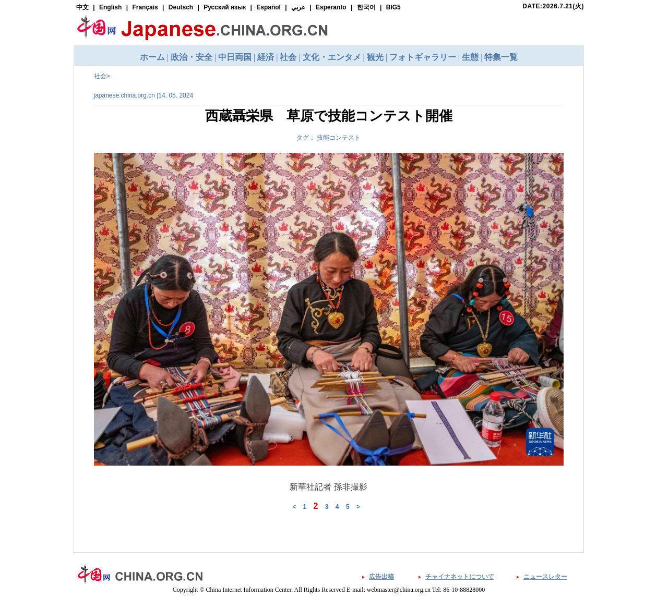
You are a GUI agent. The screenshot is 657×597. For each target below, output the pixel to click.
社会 (100, 76)
